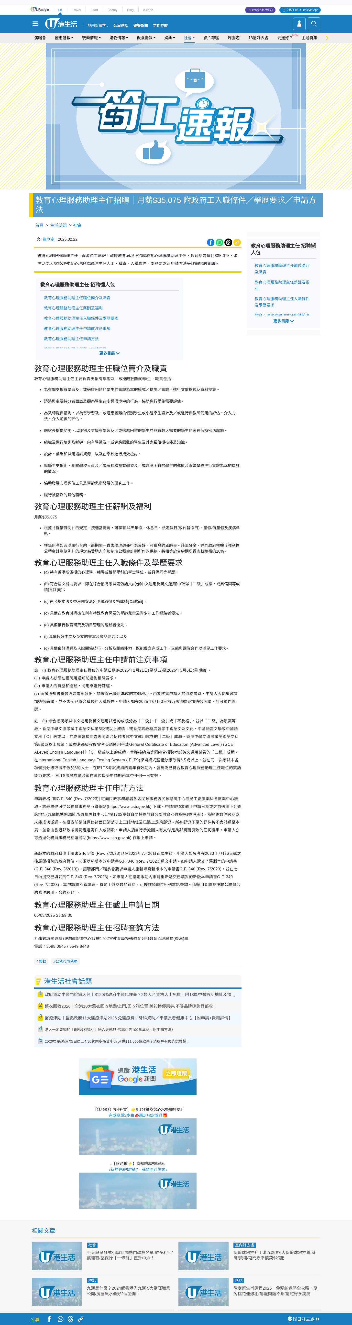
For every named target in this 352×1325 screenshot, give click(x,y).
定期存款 (160, 26)
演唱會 (40, 38)
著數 (42, 961)
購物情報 (117, 38)
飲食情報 (145, 38)
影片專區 (211, 38)
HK (60, 10)
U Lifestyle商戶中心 (260, 10)
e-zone (148, 10)
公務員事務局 (66, 961)
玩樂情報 (90, 38)
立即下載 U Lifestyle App (302, 10)
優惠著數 (62, 38)
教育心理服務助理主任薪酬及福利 (73, 308)
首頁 (39, 225)
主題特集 (309, 38)
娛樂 (168, 38)
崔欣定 (49, 239)
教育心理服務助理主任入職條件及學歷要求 (81, 318)
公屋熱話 (120, 26)
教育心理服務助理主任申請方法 (71, 339)
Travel (76, 10)
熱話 (92, 1281)
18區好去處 (258, 38)
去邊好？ (285, 38)
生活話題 (58, 225)
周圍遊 (234, 38)
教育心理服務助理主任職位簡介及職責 (77, 298)
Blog (130, 10)
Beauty (112, 10)
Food (94, 10)
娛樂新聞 (140, 26)
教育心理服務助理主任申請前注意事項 (77, 329)
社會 (188, 38)
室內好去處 (244, 1245)
